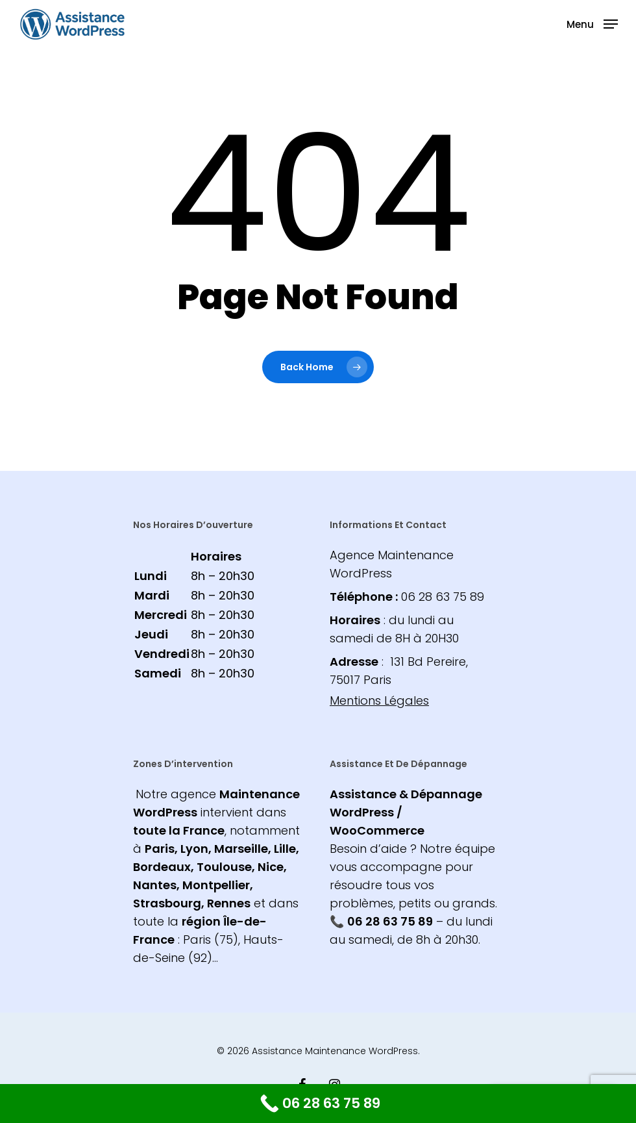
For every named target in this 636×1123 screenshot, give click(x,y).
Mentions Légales (379, 700)
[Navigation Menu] (592, 23)
